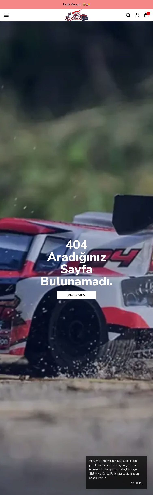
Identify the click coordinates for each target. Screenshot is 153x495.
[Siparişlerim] (137, 15)
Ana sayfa (76, 295)
